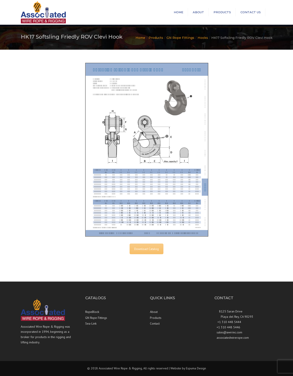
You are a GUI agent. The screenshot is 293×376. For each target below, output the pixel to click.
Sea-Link (90, 323)
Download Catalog (146, 249)
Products (222, 12)
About (198, 12)
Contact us (250, 12)
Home (178, 12)
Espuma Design (196, 368)
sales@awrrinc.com (229, 332)
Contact (155, 323)
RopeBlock (92, 312)
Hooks (203, 38)
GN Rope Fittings (180, 38)
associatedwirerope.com (233, 338)
